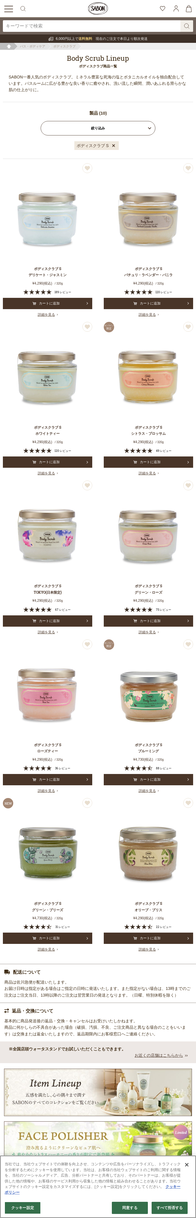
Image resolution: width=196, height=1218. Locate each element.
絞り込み (98, 128)
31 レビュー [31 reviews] (62, 927)
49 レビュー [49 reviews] (163, 451)
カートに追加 (46, 303)
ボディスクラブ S (93, 145)
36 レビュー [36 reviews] (62, 768)
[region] (98, 1186)
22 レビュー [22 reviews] (163, 927)
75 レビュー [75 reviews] (163, 610)
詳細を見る (46, 315)
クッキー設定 (22, 1208)
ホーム (9, 46)
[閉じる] (186, 1164)
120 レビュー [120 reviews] (163, 292)
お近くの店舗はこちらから (159, 1055)
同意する (129, 1208)
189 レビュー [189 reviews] (62, 292)
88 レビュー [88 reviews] (163, 768)
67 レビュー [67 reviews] (63, 610)
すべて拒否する (170, 1208)
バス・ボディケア (32, 46)
